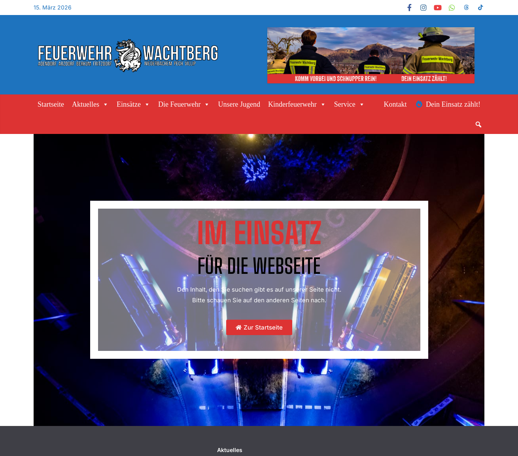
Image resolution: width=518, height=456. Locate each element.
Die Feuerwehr (184, 104)
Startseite (51, 104)
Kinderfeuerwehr (297, 104)
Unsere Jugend (239, 104)
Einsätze (133, 104)
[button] (478, 124)
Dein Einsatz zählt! (453, 104)
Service (349, 104)
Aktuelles (90, 104)
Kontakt (395, 104)
